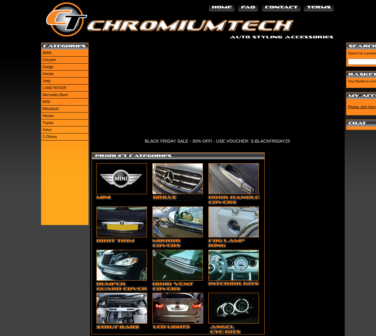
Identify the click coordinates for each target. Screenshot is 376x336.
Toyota (48, 123)
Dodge (48, 67)
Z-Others (50, 137)
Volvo (47, 130)
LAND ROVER (54, 88)
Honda (48, 74)
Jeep (46, 81)
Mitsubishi (51, 109)
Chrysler (49, 60)
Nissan (48, 116)
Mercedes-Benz (55, 95)
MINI (46, 102)
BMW (47, 53)
